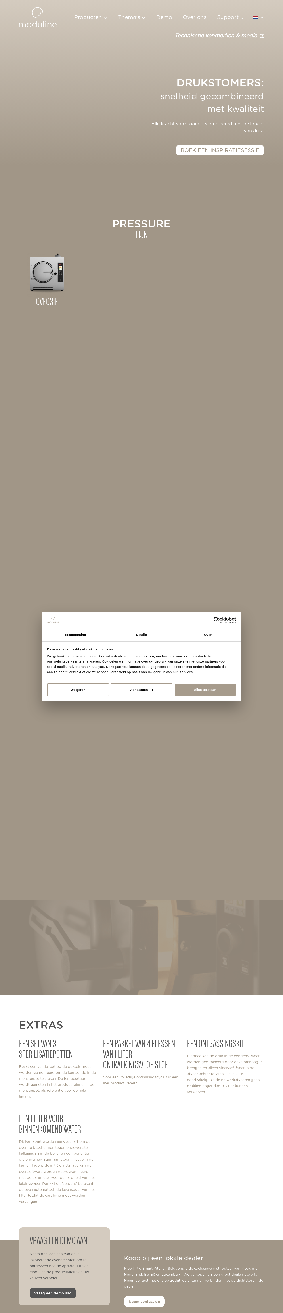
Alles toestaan (205, 690)
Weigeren (78, 690)
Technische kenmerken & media (219, 35)
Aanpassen (141, 690)
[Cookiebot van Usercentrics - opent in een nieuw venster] (216, 620)
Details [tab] (141, 634)
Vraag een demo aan (52, 1293)
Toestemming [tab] (75, 634)
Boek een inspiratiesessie (220, 150)
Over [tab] (208, 634)
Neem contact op (144, 1301)
